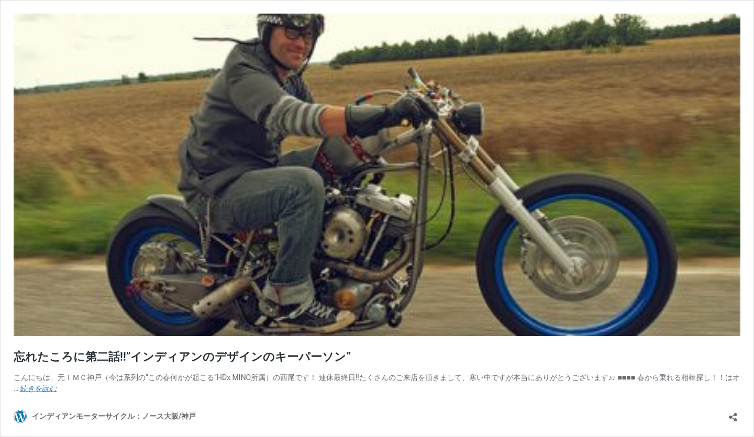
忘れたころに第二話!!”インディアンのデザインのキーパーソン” (182, 356)
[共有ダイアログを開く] (733, 414)
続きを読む (38, 388)
